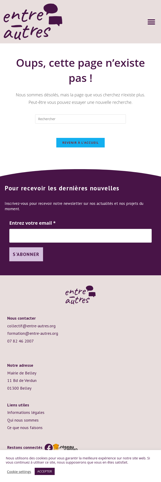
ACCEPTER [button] (44, 471)
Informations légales (25, 412)
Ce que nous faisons (25, 427)
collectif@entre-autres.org (31, 325)
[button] (151, 22)
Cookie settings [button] (19, 471)
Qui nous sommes (23, 420)
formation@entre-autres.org (32, 333)
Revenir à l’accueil (80, 142)
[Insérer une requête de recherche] (80, 119)
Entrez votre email (32, 223)
